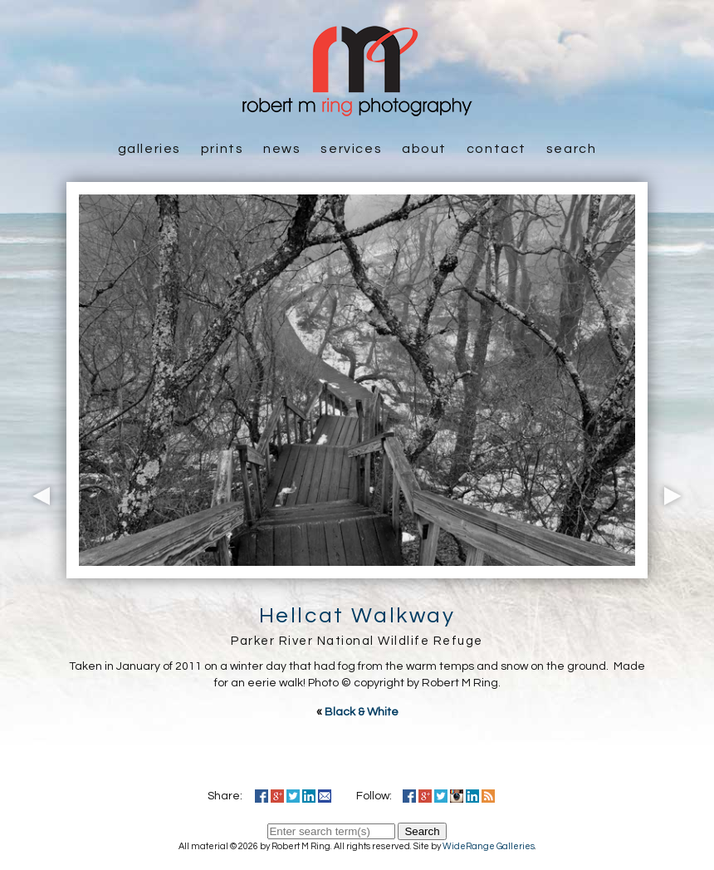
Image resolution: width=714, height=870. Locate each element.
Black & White (362, 712)
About (424, 148)
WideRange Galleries (489, 846)
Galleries (149, 148)
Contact (496, 148)
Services (351, 148)
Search (571, 148)
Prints (222, 148)
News (282, 148)
